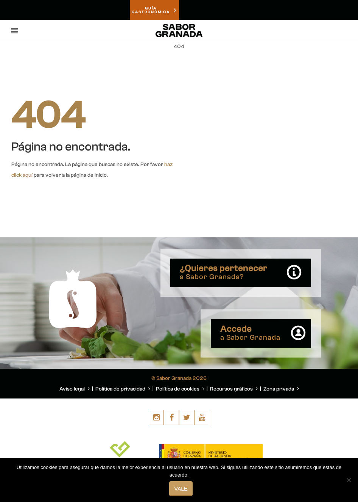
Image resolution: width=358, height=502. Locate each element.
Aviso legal (74, 389)
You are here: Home (304, 64)
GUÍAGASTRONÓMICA (154, 10)
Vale (181, 489)
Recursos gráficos (234, 389)
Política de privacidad (122, 389)
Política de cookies (180, 389)
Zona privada (281, 389)
